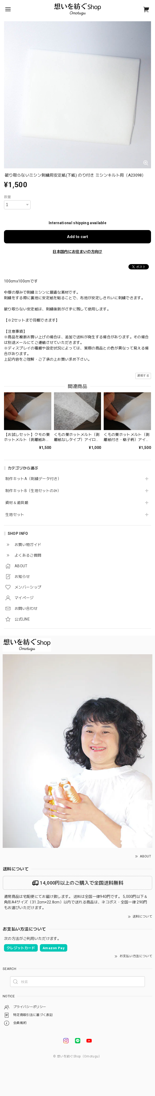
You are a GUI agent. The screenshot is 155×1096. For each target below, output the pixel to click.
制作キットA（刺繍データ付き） (33, 479)
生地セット (14, 514)
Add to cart (77, 236)
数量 (7, 197)
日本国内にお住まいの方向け (77, 251)
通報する (143, 375)
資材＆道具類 (16, 503)
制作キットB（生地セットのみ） (33, 491)
